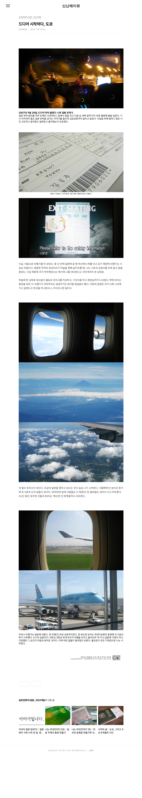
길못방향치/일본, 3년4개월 (30, 17)
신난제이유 (71, 6)
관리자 (91, 792)
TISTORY (61, 792)
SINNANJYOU (80, 792)
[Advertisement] (71, 694)
